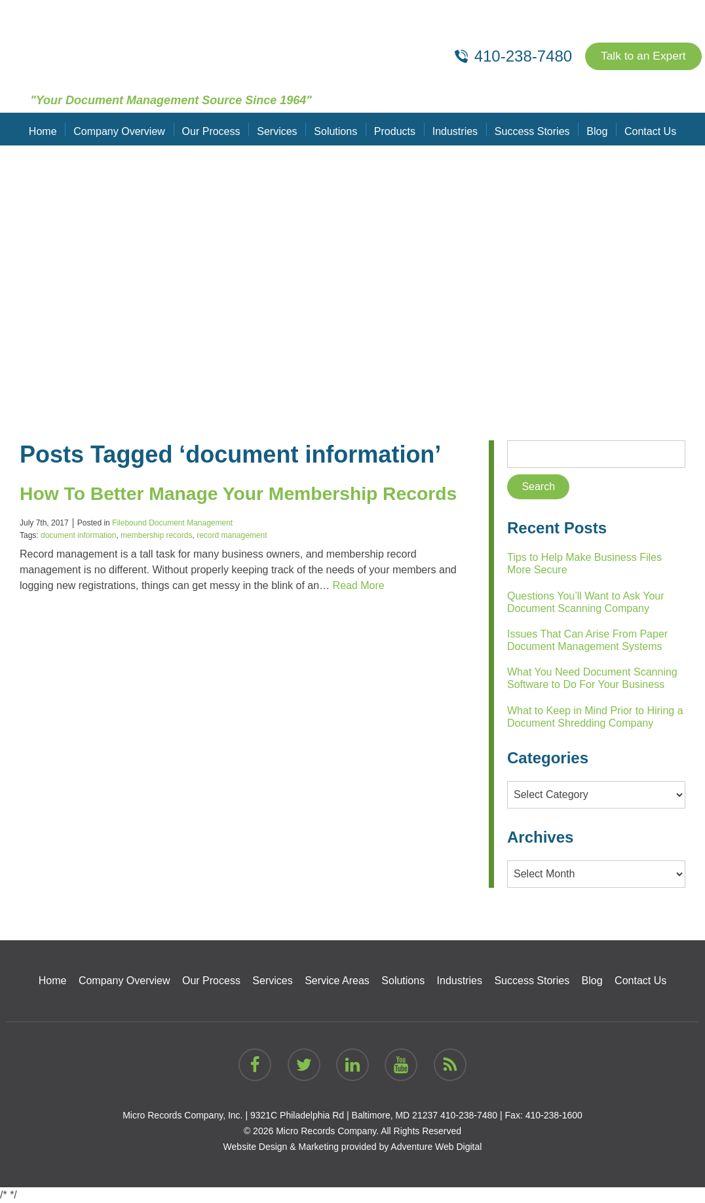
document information (78, 558)
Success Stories (529, 128)
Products (394, 128)
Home (48, 128)
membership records (156, 558)
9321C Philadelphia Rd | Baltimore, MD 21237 (344, 1115)
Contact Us (645, 128)
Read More (359, 609)
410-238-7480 (468, 1115)
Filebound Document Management (172, 546)
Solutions (336, 128)
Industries (453, 128)
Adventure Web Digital (436, 1146)
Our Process (214, 128)
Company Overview (123, 128)
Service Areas (337, 980)
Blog (592, 128)
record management (232, 558)
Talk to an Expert (641, 56)
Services (279, 128)
